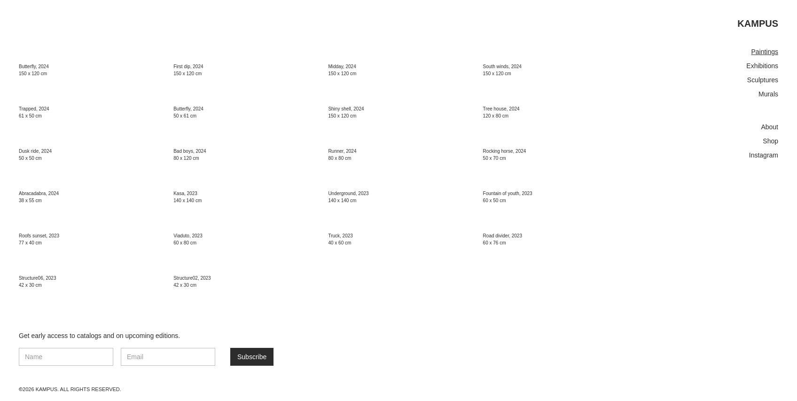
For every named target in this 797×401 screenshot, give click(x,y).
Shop (770, 141)
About (769, 127)
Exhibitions (762, 66)
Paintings (764, 51)
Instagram (763, 155)
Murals (768, 94)
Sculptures (762, 80)
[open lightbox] (192, 53)
